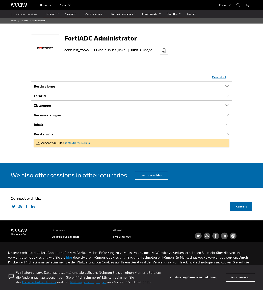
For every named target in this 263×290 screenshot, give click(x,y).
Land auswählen (151, 175)
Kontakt (192, 13)
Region (223, 5)
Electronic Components (65, 236)
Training (50, 13)
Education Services (24, 14)
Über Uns (172, 13)
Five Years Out (121, 236)
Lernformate (149, 13)
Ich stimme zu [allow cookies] (240, 277)
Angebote (70, 13)
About (63, 5)
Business (45, 5)
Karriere (118, 243)
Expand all (219, 77)
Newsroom (119, 262)
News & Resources (122, 13)
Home (13, 20)
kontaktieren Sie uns (77, 142)
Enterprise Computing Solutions (70, 243)
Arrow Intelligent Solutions (68, 249)
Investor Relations (124, 255)
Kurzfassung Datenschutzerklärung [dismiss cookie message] (194, 277)
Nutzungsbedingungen (88, 282)
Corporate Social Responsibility (131, 249)
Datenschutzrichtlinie (39, 282)
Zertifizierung (93, 13)
